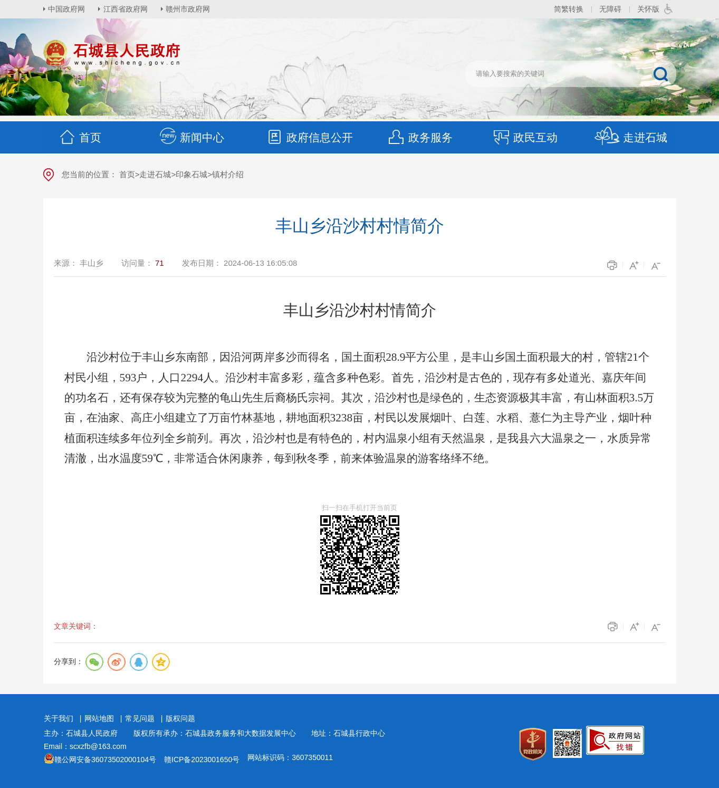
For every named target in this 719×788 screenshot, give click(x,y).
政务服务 (420, 137)
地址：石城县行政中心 (348, 733)
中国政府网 (67, 9)
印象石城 (191, 174)
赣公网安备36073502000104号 (105, 759)
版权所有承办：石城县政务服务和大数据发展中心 (218, 733)
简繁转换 (568, 9)
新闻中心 (191, 137)
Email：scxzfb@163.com (85, 746)
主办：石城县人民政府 (84, 733)
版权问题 (180, 718)
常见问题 (140, 718)
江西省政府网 (126, 9)
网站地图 (99, 718)
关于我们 (58, 718)
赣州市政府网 (189, 9)
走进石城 (630, 137)
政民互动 (525, 137)
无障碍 (610, 9)
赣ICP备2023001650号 (201, 759)
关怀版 (648, 9)
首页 (79, 137)
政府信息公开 (309, 137)
